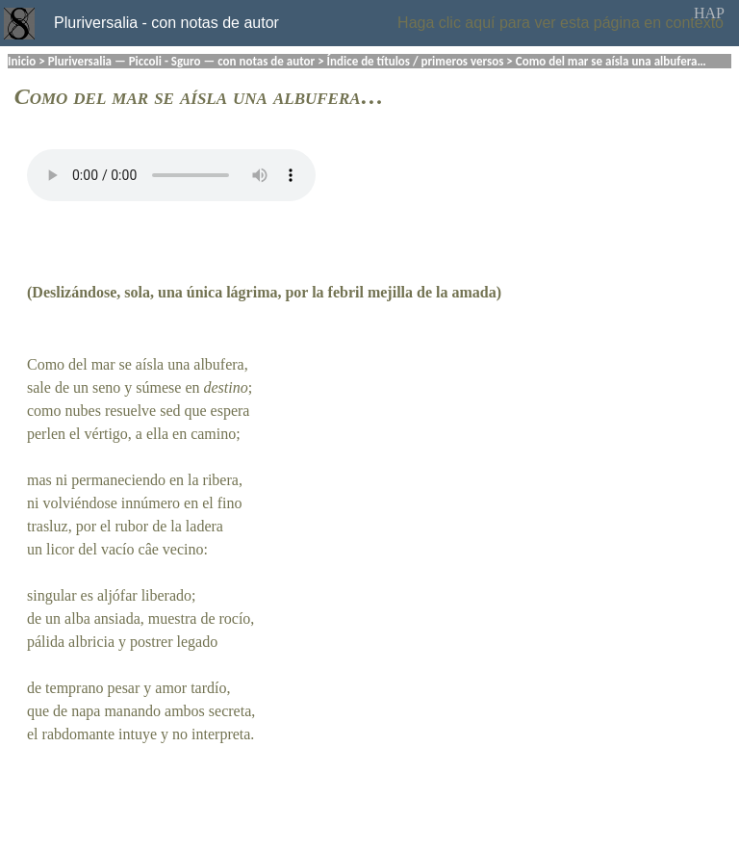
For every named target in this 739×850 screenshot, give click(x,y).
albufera (218, 364)
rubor (132, 526)
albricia (91, 641)
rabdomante (78, 734)
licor (60, 549)
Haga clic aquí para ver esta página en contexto (560, 22)
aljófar (117, 595)
